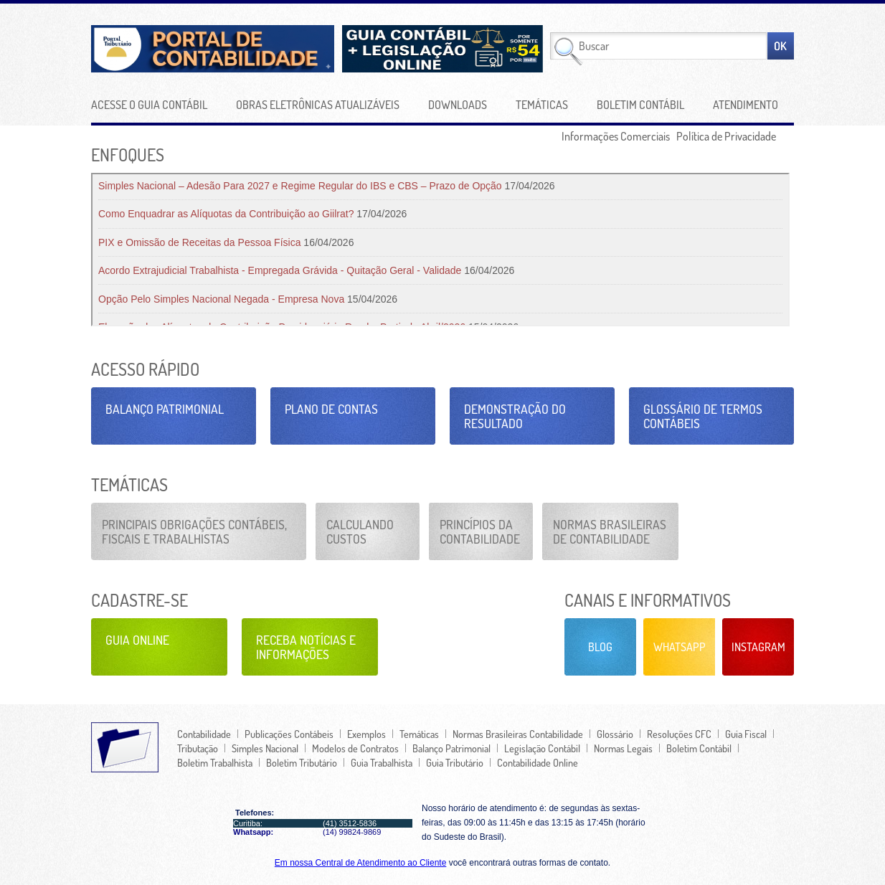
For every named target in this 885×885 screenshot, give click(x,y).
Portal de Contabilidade (244, 48)
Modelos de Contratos (355, 748)
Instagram (758, 647)
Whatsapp (679, 647)
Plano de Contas (331, 409)
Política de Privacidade (726, 136)
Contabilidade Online (537, 762)
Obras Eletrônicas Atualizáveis (317, 105)
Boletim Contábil (640, 105)
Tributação (197, 748)
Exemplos (366, 733)
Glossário (615, 733)
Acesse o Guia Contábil (149, 105)
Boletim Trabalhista (214, 762)
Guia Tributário (454, 762)
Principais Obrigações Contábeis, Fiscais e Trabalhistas (194, 531)
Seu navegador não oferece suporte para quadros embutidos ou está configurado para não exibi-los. (440, 249)
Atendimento (745, 105)
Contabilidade (204, 733)
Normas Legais (623, 748)
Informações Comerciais (616, 136)
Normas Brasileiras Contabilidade (518, 733)
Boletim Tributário (301, 762)
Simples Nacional (265, 748)
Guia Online (137, 640)
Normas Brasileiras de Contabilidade (609, 531)
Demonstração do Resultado (515, 416)
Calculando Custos (360, 531)
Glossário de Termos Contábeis (702, 416)
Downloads (457, 105)
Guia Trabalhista (381, 762)
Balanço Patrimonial (164, 409)
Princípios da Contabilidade (480, 531)
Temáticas (542, 105)
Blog (600, 647)
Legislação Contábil (542, 748)
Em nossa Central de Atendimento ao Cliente (360, 863)
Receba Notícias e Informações (306, 647)
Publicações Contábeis (289, 733)
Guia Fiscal (746, 733)
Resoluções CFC (679, 733)
